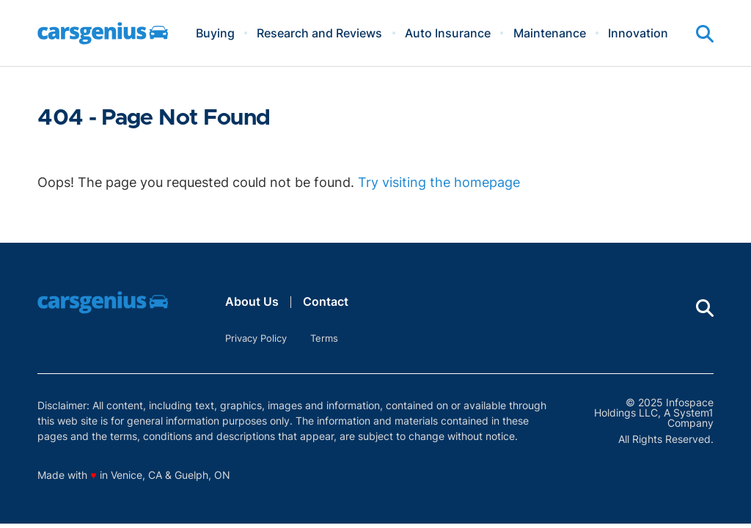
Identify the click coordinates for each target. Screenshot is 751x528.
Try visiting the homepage (439, 182)
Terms (324, 338)
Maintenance (549, 33)
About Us (252, 301)
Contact (325, 301)
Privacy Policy (256, 338)
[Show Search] (705, 34)
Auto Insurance (448, 33)
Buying (215, 33)
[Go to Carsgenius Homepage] (102, 33)
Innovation (638, 33)
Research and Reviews (319, 33)
